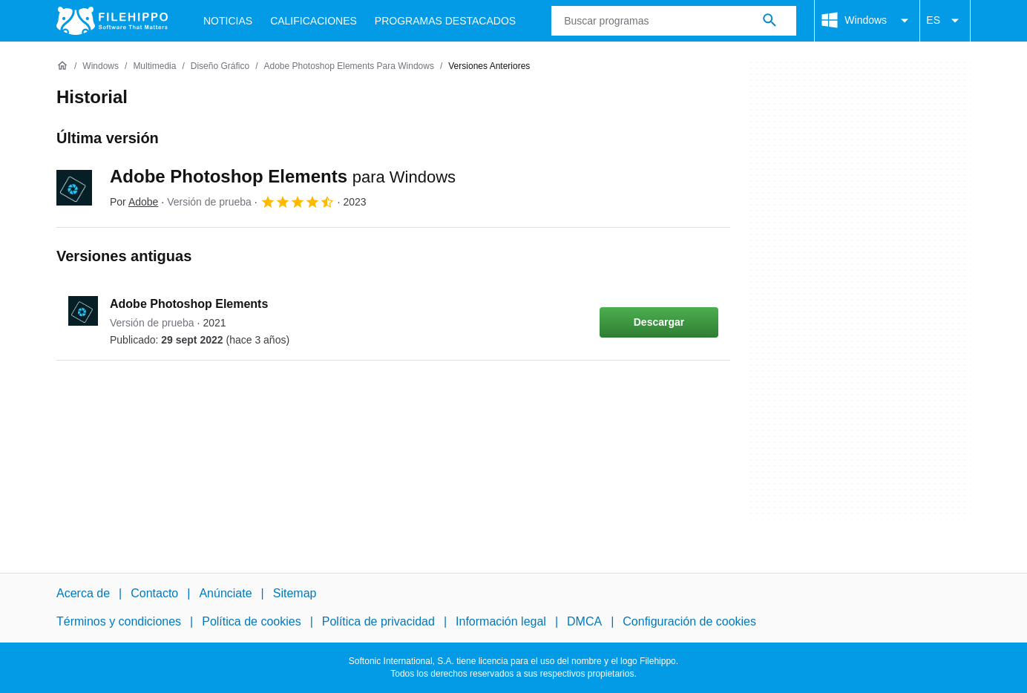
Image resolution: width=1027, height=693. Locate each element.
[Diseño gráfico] (220, 66)
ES (945, 21)
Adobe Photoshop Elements (283, 176)
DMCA (584, 621)
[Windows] (100, 66)
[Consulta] (673, 21)
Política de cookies (251, 621)
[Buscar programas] (769, 21)
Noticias (227, 21)
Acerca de (83, 593)
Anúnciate (225, 593)
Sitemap (295, 593)
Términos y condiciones (118, 621)
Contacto (154, 593)
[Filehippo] (112, 21)
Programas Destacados (445, 21)
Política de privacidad (378, 621)
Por (134, 202)
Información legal (501, 621)
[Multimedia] (154, 66)
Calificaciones (313, 21)
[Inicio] (62, 66)
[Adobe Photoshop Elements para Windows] (348, 66)
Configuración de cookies (689, 621)
